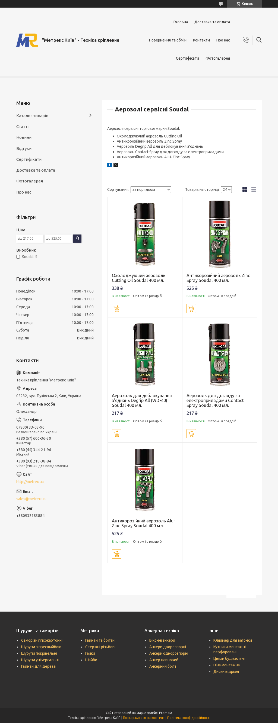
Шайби (91, 660)
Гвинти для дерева (38, 666)
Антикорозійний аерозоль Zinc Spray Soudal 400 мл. (218, 278)
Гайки (90, 653)
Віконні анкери (162, 640)
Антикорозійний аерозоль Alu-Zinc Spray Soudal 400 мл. (143, 523)
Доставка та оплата (212, 22)
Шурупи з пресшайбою (41, 647)
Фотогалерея (218, 58)
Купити (116, 308)
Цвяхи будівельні (229, 658)
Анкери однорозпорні (168, 653)
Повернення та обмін (168, 40)
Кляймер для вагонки (232, 640)
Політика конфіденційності (188, 717)
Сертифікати (187, 58)
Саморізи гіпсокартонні (41, 640)
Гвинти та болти (100, 640)
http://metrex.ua (30, 482)
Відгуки (23, 148)
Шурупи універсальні (40, 660)
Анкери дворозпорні (167, 647)
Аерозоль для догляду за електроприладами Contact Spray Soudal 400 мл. (215, 400)
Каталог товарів (32, 115)
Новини (23, 137)
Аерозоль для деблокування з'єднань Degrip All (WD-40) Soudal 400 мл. (142, 400)
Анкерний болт (162, 666)
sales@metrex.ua (31, 499)
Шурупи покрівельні (39, 653)
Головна (180, 22)
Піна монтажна (226, 665)
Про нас (223, 40)
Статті (22, 126)
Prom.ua (165, 713)
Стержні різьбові (100, 647)
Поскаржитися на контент (144, 717)
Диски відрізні (226, 671)
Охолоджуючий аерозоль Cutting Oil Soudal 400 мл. (138, 278)
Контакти (201, 40)
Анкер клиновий (163, 660)
